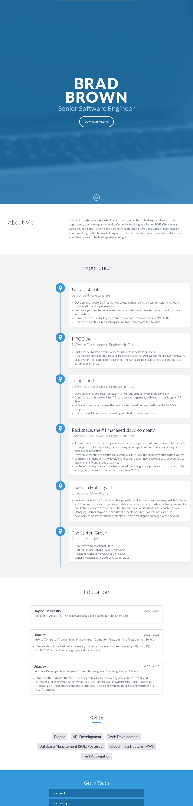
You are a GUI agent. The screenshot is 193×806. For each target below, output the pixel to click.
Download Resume (96, 121)
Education (99, 6)
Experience (81, 6)
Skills (113, 6)
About (65, 6)
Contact (126, 6)
